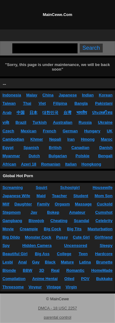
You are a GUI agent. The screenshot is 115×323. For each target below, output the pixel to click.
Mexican (28, 131)
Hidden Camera (37, 245)
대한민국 (50, 112)
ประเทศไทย (102, 112)
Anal (22, 262)
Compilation (13, 278)
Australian (62, 122)
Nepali (55, 139)
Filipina (60, 103)
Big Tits (74, 229)
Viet (42, 103)
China (47, 95)
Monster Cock (38, 237)
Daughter (23, 204)
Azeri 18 (28, 164)
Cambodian (13, 139)
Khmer (36, 139)
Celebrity (104, 220)
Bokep (53, 212)
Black (50, 262)
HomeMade (102, 270)
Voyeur (35, 287)
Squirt (42, 187)
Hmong (88, 139)
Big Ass (42, 253)
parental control (57, 317)
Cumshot (104, 212)
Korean (106, 95)
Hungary (92, 131)
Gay (36, 262)
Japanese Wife (16, 195)
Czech (8, 131)
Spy (6, 245)
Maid (41, 195)
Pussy (62, 237)
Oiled (69, 278)
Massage (83, 204)
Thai (27, 103)
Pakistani (104, 103)
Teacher (59, 195)
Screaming (12, 187)
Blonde (9, 270)
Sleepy (106, 245)
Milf (5, 204)
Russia (85, 122)
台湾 (67, 112)
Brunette (104, 262)
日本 (33, 112)
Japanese (68, 95)
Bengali (105, 156)
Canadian (80, 147)
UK (110, 131)
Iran (71, 139)
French (49, 131)
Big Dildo (11, 237)
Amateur (77, 212)
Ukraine (105, 122)
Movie (8, 229)
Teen (83, 253)
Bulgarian (57, 156)
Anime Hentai (45, 278)
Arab (7, 112)
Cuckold (105, 204)
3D (41, 270)
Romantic (75, 270)
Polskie (82, 156)
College (64, 253)
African (9, 164)
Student (80, 195)
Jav (34, 212)
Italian (71, 164)
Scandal (81, 220)
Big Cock (52, 229)
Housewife (103, 187)
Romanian (50, 164)
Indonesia (11, 95)
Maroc (107, 139)
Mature (67, 262)
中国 (21, 112)
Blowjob (36, 220)
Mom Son (104, 195)
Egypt (7, 147)
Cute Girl (81, 237)
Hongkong (91, 164)
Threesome (13, 287)
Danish (106, 147)
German (70, 131)
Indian (88, 95)
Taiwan (9, 103)
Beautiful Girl (15, 253)
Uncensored (75, 245)
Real (55, 270)
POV (85, 278)
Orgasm (62, 204)
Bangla (81, 103)
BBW (27, 270)
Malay (31, 95)
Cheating (58, 220)
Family (43, 204)
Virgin (71, 287)
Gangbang (12, 220)
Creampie (29, 229)
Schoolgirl (70, 187)
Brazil (20, 122)
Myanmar (11, 156)
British (55, 147)
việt (5, 122)
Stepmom (11, 212)
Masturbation (100, 229)
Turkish (40, 122)
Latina (85, 262)
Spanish (31, 147)
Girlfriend (103, 237)
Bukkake (104, 278)
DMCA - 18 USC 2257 (57, 308)
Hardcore (104, 253)
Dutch (34, 156)
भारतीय (81, 112)
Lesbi (7, 262)
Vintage (54, 287)
